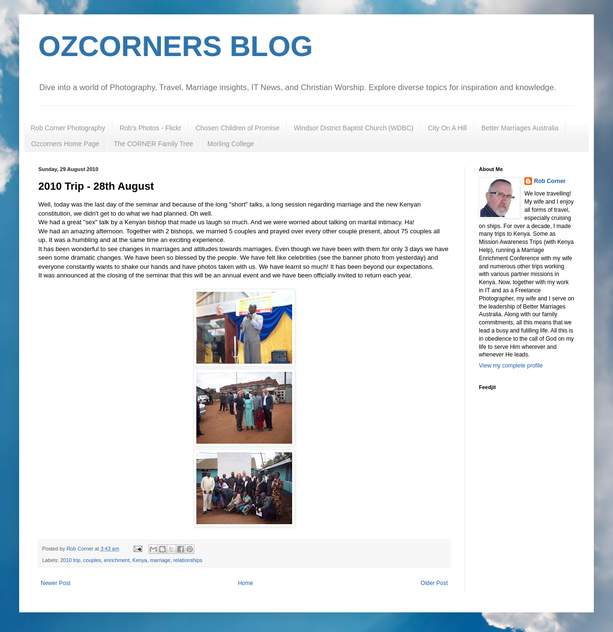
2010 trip (70, 560)
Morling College (230, 144)
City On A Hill (447, 128)
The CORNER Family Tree (153, 144)
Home (245, 583)
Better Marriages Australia (519, 128)
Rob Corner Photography (68, 128)
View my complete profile (511, 365)
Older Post (434, 583)
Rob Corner (550, 181)
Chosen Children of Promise (237, 128)
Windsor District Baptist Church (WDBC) (353, 128)
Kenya (140, 560)
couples (92, 560)
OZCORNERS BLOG (175, 46)
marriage (160, 560)
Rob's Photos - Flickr (151, 128)
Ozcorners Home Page (65, 144)
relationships (188, 560)
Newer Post (55, 583)
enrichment (116, 560)
